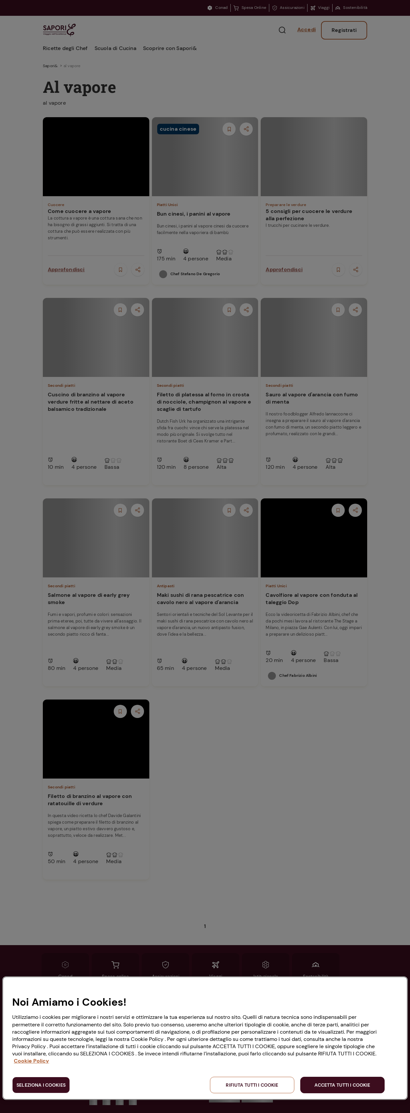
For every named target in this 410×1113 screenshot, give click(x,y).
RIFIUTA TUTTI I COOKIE (252, 1085)
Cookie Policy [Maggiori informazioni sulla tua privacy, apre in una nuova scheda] (31, 1060)
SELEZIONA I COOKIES (41, 1085)
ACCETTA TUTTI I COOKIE (342, 1085)
